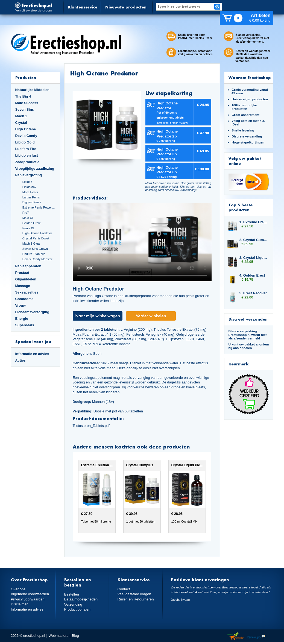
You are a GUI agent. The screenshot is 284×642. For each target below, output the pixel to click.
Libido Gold (25, 142)
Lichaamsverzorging (32, 312)
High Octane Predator (37, 233)
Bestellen (71, 594)
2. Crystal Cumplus (253, 240)
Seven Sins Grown (35, 248)
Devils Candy (26, 136)
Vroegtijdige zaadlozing (34, 168)
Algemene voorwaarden (29, 594)
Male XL (28, 217)
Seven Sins (24, 109)
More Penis (30, 192)
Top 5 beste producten (241, 207)
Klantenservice (82, 7)
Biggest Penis (31, 202)
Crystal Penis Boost (35, 238)
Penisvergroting (28, 175)
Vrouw (20, 305)
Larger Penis (31, 197)
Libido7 (27, 181)
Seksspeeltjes (27, 292)
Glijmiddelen (25, 279)
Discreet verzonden (248, 319)
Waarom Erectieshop (250, 77)
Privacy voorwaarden (27, 599)
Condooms (24, 299)
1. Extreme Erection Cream (253, 222)
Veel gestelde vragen (134, 594)
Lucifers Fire (25, 149)
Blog (75, 636)
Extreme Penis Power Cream (39, 207)
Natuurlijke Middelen (32, 90)
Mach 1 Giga (31, 243)
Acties (20, 360)
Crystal (21, 123)
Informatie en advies (32, 354)
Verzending (73, 604)
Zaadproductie (27, 162)
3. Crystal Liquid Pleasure (253, 258)
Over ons (18, 589)
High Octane (25, 129)
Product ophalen (77, 609)
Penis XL (28, 228)
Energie (21, 318)
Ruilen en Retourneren (135, 599)
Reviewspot (256, 636)
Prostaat (22, 273)
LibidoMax (29, 187)
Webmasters (58, 636)
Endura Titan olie (33, 254)
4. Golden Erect (252, 275)
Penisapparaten (28, 266)
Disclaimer (19, 604)
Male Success (26, 103)
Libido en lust (26, 155)
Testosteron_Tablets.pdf (91, 426)
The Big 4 (23, 96)
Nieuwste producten (126, 7)
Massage (22, 286)
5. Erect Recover (253, 293)
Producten (25, 77)
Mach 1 (21, 116)
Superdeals (24, 325)
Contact (124, 589)
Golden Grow (31, 223)
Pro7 (25, 212)
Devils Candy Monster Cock (39, 259)
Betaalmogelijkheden (80, 599)
